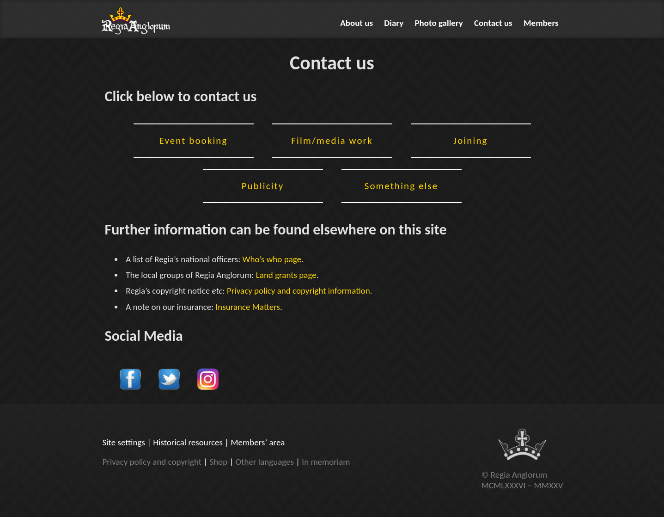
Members (541, 23)
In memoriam (326, 461)
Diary (393, 23)
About (356, 23)
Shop (218, 461)
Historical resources (188, 442)
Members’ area (258, 442)
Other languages (265, 461)
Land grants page (286, 275)
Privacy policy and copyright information (298, 290)
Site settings (124, 442)
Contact (493, 23)
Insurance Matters (248, 307)
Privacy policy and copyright (152, 461)
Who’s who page (272, 259)
